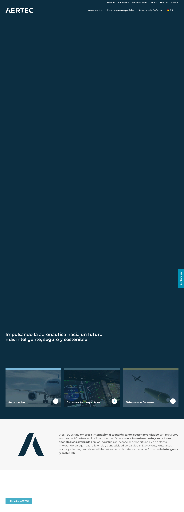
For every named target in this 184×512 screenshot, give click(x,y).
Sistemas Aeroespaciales (121, 10)
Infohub (174, 2)
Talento (153, 2)
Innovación (123, 2)
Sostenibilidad (139, 2)
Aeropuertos (96, 10)
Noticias (164, 2)
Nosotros (111, 2)
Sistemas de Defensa (150, 10)
